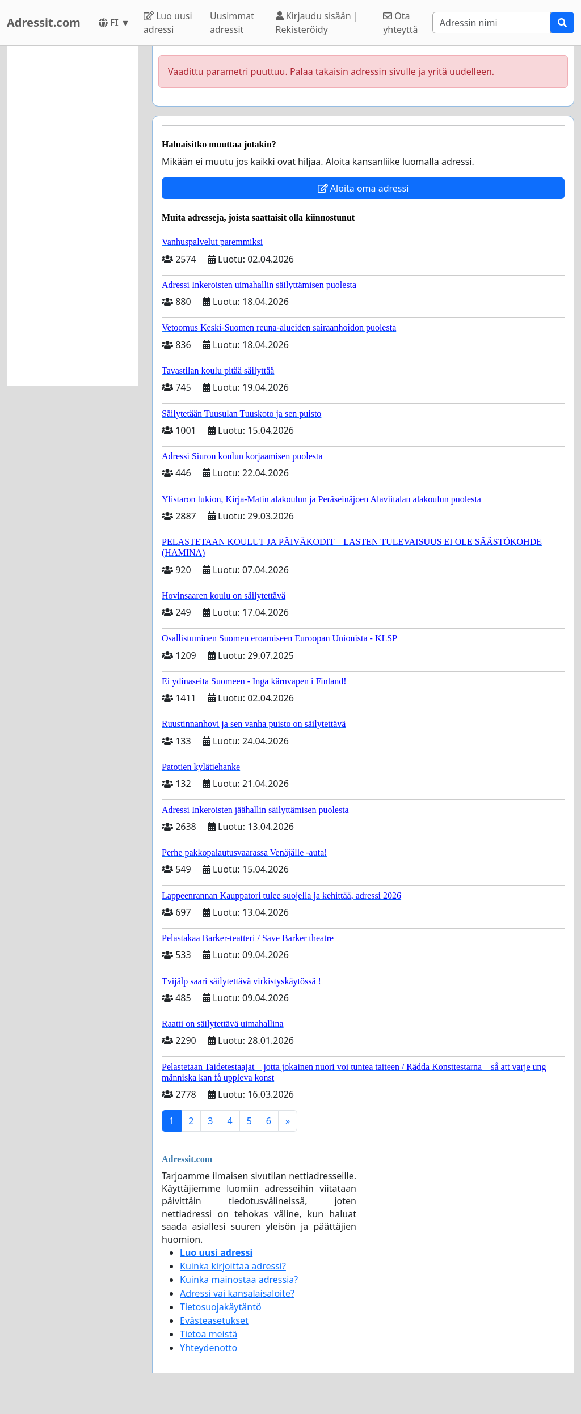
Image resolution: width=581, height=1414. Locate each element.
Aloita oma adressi (363, 188)
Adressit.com (44, 22)
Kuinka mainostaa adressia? (239, 1279)
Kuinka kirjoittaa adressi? (233, 1266)
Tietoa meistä (208, 1334)
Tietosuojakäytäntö (221, 1307)
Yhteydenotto (208, 1347)
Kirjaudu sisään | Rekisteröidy (317, 23)
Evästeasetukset (214, 1320)
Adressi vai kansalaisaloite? (237, 1293)
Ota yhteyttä (400, 23)
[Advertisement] (72, 216)
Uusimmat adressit (232, 23)
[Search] (491, 22)
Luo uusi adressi (168, 23)
